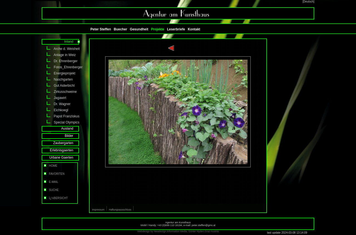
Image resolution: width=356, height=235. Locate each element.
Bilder (73, 136)
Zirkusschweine (59, 92)
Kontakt (194, 29)
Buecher (120, 29)
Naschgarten (57, 79)
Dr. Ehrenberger (60, 61)
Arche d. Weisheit (61, 49)
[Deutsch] (308, 1)
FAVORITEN (54, 173)
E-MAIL (50, 181)
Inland (72, 41)
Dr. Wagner (56, 104)
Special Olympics (60, 122)
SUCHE (51, 190)
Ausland (71, 128)
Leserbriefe (176, 29)
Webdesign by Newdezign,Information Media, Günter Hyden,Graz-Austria (178, 231)
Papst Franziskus (60, 116)
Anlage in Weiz (59, 55)
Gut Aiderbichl (58, 86)
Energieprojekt (58, 73)
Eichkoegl (55, 110)
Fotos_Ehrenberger (61, 67)
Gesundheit (139, 29)
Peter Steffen (100, 29)
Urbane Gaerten (65, 157)
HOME (50, 165)
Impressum (98, 209)
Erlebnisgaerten (65, 150)
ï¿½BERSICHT (55, 198)
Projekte (157, 29)
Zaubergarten (67, 143)
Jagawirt (54, 98)
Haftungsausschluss (120, 209)
